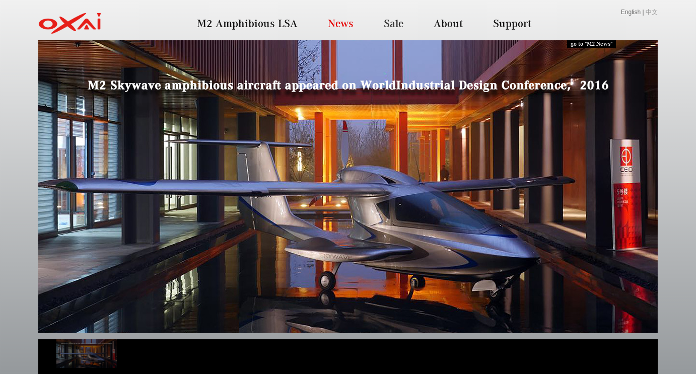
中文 (652, 12)
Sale (393, 23)
